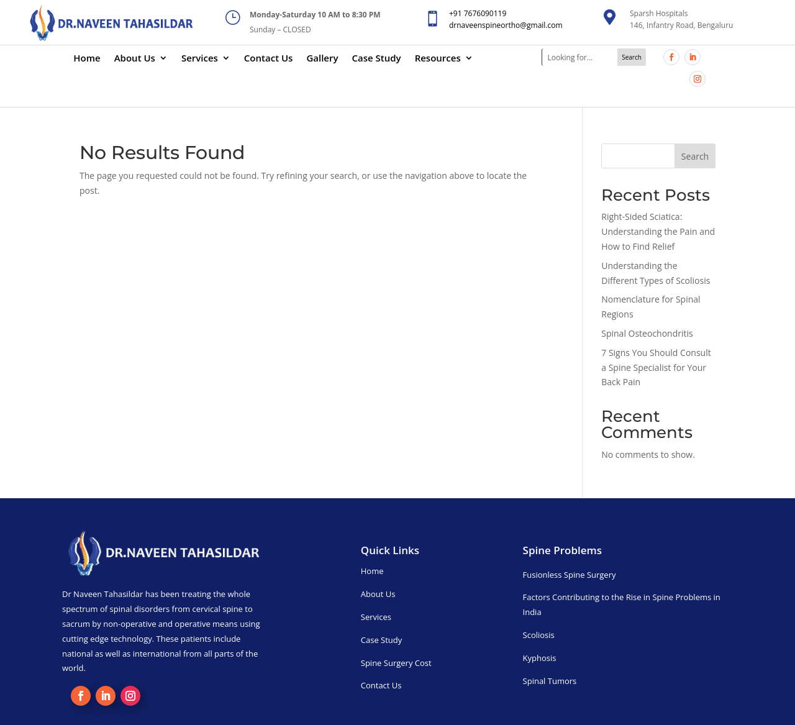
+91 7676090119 (477, 13)
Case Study (376, 58)
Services (199, 58)
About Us (134, 58)
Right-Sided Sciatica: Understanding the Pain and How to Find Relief (658, 231)
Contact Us (268, 58)
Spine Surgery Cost (396, 662)
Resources (438, 58)
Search (695, 156)
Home (86, 58)
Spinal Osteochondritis (647, 333)
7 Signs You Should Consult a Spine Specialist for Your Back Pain (656, 367)
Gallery (322, 58)
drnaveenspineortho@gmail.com (506, 25)
